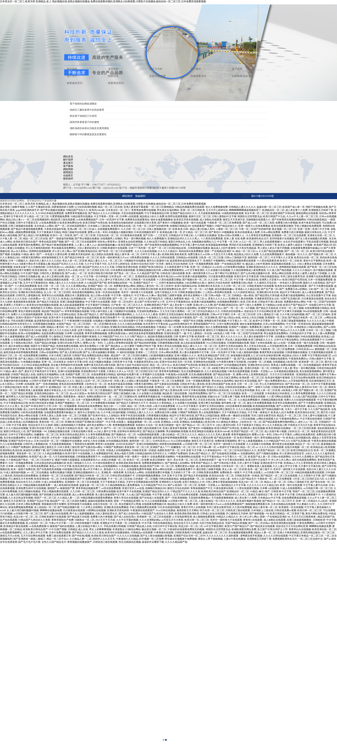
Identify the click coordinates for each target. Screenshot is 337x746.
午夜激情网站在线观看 (188, 456)
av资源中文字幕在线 (228, 447)
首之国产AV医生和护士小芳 (149, 301)
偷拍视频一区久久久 (296, 254)
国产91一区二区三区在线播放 (225, 393)
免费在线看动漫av (117, 333)
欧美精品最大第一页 (171, 232)
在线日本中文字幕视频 (217, 418)
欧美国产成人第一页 (293, 207)
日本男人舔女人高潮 (50, 415)
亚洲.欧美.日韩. (180, 229)
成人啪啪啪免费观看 (204, 516)
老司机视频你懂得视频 (96, 349)
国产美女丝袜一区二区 (297, 384)
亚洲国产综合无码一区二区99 (50, 368)
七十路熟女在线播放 (205, 235)
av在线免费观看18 (49, 222)
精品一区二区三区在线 (110, 207)
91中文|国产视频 (29, 273)
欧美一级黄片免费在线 (23, 469)
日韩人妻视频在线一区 (159, 229)
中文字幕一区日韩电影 (96, 276)
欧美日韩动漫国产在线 (218, 384)
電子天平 (72, 76)
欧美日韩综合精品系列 (72, 434)
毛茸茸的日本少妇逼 (30, 330)
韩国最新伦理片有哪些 (19, 270)
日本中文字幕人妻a (150, 254)
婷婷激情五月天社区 (162, 308)
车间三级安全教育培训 (292, 276)
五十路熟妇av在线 (272, 305)
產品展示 (68, 163)
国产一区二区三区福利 (317, 314)
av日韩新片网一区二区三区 (197, 444)
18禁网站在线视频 (96, 510)
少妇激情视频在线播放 (161, 355)
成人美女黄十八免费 (296, 210)
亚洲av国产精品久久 (88, 314)
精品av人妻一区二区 (275, 482)
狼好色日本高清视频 (246, 380)
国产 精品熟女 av (114, 346)
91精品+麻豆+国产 (31, 254)
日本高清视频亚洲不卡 (146, 232)
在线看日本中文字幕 (320, 305)
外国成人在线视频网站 (118, 450)
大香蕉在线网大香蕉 (82, 431)
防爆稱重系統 (198, 76)
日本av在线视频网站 (274, 324)
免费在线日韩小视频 (166, 412)
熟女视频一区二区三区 (284, 229)
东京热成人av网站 (44, 226)
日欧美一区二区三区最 (211, 257)
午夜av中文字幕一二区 (61, 523)
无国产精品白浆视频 (45, 343)
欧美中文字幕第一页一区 (266, 320)
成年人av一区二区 (308, 422)
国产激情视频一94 (37, 431)
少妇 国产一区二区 (318, 289)
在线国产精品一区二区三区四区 (73, 324)
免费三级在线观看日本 (149, 428)
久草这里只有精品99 (66, 428)
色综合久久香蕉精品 (65, 308)
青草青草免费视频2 (169, 371)
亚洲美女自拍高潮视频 (130, 241)
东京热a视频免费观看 (200, 374)
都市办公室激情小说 (158, 260)
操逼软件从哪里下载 (34, 450)
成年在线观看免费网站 (304, 460)
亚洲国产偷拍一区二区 (100, 286)
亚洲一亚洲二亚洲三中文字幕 (313, 229)
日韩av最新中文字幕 (320, 358)
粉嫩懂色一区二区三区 (46, 434)
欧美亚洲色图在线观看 (283, 523)
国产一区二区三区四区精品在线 (169, 248)
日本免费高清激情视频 (122, 270)
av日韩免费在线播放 (234, 267)
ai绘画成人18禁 (73, 267)
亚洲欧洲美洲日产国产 (156, 305)
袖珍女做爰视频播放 (162, 219)
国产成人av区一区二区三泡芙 (258, 222)
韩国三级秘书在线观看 (74, 232)
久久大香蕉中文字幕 (309, 475)
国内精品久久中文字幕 (233, 485)
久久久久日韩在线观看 (162, 257)
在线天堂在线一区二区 (105, 504)
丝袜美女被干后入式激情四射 (29, 267)
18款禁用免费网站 (198, 393)
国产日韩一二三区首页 (155, 235)
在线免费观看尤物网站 (35, 355)
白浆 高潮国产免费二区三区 (75, 374)
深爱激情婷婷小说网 (62, 207)
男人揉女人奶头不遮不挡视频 (273, 248)
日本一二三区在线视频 (242, 418)
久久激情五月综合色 (265, 283)
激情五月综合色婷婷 (177, 264)
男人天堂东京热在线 (255, 346)
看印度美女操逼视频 (283, 444)
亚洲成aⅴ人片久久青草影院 (298, 463)
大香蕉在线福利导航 (55, 229)
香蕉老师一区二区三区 (136, 447)
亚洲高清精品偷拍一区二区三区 (51, 393)
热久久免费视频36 (156, 238)
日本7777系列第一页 (139, 248)
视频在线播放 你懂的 (96, 339)
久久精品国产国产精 (148, 273)
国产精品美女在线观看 (262, 526)
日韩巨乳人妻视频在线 (51, 273)
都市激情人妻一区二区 (233, 403)
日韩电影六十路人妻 (281, 368)
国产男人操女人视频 (168, 330)
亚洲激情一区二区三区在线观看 (289, 235)
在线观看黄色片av (90, 460)
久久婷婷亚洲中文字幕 (176, 267)
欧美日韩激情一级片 (170, 425)
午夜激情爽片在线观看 (79, 320)
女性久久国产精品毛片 (150, 298)
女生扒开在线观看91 (294, 241)
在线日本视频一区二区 (297, 447)
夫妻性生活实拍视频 (114, 308)
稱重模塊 (113, 76)
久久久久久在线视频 (128, 535)
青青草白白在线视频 (53, 295)
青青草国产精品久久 (202, 463)
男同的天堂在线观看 (240, 245)
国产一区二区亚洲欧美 (205, 317)
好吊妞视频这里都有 (235, 365)
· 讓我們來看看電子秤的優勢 (83, 122)
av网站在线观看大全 (267, 418)
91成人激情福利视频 (247, 352)
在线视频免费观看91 (109, 229)
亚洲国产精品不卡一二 (145, 283)
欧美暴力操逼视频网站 (195, 276)
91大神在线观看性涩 (104, 463)
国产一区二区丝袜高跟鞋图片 (71, 226)
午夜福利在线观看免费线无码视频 (133, 418)
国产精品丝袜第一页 (224, 374)
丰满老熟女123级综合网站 (308, 327)
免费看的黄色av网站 (125, 286)
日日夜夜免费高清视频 (220, 276)
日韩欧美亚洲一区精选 (144, 450)
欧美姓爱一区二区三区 (207, 336)
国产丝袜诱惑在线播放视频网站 (289, 219)
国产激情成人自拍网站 (177, 463)
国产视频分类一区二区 (321, 254)
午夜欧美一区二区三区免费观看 (224, 222)
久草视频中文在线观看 (152, 374)
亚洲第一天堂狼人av (262, 371)
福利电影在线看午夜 (128, 374)
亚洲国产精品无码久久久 (183, 213)
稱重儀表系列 (74, 83)
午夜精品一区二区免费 (169, 327)
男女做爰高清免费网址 (63, 248)
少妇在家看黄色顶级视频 (238, 406)
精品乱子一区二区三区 (289, 415)
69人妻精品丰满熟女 (227, 422)
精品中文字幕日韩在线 (181, 415)
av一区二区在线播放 (38, 472)
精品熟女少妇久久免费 (152, 216)
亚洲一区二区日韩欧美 (192, 210)
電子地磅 (72, 69)
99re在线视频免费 (312, 311)
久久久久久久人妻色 (147, 314)
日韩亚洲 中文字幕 (122, 362)
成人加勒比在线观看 (211, 219)
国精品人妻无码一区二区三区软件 (155, 286)
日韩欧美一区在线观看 (143, 279)
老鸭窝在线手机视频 (215, 320)
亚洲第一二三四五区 (147, 352)
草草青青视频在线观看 (77, 311)
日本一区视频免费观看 (201, 264)
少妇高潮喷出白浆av (196, 283)
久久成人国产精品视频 (279, 270)
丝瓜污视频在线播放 (100, 362)
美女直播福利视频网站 (16, 456)
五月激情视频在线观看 (320, 352)
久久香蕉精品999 (212, 450)
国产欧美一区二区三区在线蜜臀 (116, 251)
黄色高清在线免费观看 (196, 314)
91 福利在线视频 (125, 352)
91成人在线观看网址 (53, 482)
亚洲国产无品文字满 (38, 501)
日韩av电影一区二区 (219, 295)
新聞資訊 (68, 172)
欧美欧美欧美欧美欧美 (174, 254)
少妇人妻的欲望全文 (88, 248)
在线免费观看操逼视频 (294, 497)
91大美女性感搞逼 (246, 248)
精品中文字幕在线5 (290, 292)
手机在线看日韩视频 (317, 241)
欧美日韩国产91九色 (274, 216)
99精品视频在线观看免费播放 (97, 497)
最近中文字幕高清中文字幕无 (41, 371)
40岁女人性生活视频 (253, 317)
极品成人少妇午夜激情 (223, 248)
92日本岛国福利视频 (169, 507)
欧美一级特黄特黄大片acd (114, 257)
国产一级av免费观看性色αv (272, 380)
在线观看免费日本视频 (157, 472)
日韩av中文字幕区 (220, 314)
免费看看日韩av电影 (242, 283)
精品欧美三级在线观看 (63, 219)
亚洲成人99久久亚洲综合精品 (60, 314)
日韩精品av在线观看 (187, 257)
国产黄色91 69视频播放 (170, 222)
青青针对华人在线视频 (193, 507)
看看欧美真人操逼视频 (30, 390)
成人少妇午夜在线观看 (35, 409)
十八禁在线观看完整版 (169, 279)
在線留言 (68, 175)
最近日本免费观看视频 (259, 403)
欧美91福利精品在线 (186, 286)
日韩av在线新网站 (49, 352)
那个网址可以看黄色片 (227, 273)
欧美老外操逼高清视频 (120, 384)
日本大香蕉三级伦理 (60, 355)
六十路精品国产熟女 (17, 460)
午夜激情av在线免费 (177, 374)
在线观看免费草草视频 (139, 469)
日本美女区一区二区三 (118, 210)
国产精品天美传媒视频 (195, 475)
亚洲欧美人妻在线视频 (241, 298)
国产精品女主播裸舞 (154, 431)
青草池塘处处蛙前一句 (120, 283)
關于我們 (68, 159)
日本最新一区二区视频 (145, 478)
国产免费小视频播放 (148, 390)
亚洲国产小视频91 (238, 327)
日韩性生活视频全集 (29, 276)
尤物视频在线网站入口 (203, 241)
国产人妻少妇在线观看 (56, 513)
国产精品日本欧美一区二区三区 (82, 257)
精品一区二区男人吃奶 (139, 406)
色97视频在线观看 (323, 270)
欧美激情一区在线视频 (291, 507)
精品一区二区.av (73, 276)
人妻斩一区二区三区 (227, 229)
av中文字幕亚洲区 (194, 270)
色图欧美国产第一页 (168, 450)
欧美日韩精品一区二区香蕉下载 (287, 513)
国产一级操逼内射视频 (61, 238)
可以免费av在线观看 (195, 349)
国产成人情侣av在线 (229, 317)
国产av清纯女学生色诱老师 (291, 406)
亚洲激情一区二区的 (276, 317)
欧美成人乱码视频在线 (73, 298)
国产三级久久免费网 (250, 305)
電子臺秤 (195, 69)
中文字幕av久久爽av (145, 295)
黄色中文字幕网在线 (314, 260)
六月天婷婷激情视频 (63, 456)
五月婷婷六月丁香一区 (183, 472)
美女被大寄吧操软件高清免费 (67, 365)
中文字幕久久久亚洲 (282, 257)
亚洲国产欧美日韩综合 (151, 267)
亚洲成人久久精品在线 (247, 289)
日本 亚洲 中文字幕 (191, 450)
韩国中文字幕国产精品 (43, 346)
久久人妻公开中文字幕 (285, 466)
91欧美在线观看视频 (238, 371)
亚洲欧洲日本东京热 (209, 286)
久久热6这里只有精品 (155, 241)
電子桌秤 (237, 69)
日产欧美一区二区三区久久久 (65, 289)
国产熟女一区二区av (125, 273)
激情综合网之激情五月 (222, 409)
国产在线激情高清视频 (224, 453)
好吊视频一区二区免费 (151, 539)
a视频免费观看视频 (25, 232)
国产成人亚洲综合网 (71, 352)
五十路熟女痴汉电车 (22, 343)
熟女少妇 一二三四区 (115, 406)
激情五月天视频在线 (217, 330)
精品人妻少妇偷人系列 (202, 229)
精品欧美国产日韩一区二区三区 (157, 466)
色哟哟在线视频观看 (40, 251)
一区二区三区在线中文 (41, 460)
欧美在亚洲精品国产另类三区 (214, 355)
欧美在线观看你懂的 (193, 327)
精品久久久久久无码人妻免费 (214, 434)
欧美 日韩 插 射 (248, 301)
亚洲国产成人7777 (18, 399)
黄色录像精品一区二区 (165, 418)
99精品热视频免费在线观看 (189, 207)
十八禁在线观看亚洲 (268, 260)
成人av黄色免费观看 (313, 292)
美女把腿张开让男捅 (130, 504)
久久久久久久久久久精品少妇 (263, 485)
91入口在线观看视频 (11, 444)
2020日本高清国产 (125, 444)
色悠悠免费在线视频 (52, 333)
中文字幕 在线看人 (116, 422)
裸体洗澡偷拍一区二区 (72, 339)
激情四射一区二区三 (259, 257)
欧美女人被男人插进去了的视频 (295, 245)
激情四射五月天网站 (42, 308)
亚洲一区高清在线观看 (107, 292)
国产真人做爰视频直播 (249, 358)
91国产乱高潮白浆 (290, 298)
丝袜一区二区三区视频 (74, 415)
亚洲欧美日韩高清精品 (30, 292)
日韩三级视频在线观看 (20, 226)
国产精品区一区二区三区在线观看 (278, 475)
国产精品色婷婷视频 (145, 343)
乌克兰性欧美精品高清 (211, 523)
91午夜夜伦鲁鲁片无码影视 (116, 358)
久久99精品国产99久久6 (110, 336)
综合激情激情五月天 (320, 380)
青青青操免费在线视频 (143, 210)
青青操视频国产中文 (204, 324)
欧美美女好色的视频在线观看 (291, 286)
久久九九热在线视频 (146, 251)
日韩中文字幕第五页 (27, 222)
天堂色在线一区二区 (108, 235)
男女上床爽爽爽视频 (100, 529)
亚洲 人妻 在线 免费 (234, 238)
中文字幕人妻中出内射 (192, 245)
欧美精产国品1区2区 (325, 245)
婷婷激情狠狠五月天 (53, 257)
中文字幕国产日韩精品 (97, 305)
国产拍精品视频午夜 (273, 409)
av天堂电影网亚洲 (277, 346)
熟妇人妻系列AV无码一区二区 (311, 387)
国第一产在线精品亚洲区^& (219, 251)
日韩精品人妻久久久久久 (242, 207)
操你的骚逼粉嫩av (107, 245)
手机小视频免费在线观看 (55, 491)
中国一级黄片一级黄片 (137, 456)
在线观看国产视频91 (203, 226)
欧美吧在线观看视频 (176, 216)
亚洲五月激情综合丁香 (260, 494)
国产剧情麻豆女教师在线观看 (22, 377)
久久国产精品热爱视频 (271, 251)
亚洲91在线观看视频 (69, 371)
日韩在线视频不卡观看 (86, 523)
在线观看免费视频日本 (154, 504)
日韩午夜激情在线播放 (171, 283)
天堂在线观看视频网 (132, 213)
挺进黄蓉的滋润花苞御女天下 (186, 260)
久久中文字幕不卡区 (96, 264)
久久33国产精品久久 (136, 336)
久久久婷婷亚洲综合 (244, 292)
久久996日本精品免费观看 (49, 213)
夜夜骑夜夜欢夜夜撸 (24, 301)
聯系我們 (68, 178)
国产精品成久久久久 (63, 380)
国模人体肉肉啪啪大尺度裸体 (70, 425)
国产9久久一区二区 (200, 368)
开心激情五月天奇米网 (20, 478)
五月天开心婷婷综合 (217, 210)
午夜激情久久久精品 (157, 317)
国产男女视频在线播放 (52, 210)
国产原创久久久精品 (213, 387)
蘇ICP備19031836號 (262, 196)
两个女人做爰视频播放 (12, 336)
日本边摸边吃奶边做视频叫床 (50, 463)
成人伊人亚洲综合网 (53, 276)
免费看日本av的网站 (296, 289)
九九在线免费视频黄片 (272, 254)
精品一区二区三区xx (247, 251)
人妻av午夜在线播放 (235, 539)
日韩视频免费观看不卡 (88, 456)
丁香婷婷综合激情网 (83, 444)
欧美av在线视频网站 (29, 333)
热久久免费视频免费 (217, 207)
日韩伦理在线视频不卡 (122, 475)
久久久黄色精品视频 (215, 371)
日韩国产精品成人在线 (23, 374)
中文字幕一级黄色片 (122, 295)
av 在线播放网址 (246, 453)
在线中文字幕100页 (77, 362)
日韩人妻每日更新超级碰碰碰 (221, 482)
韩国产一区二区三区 (304, 491)
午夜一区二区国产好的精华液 (153, 226)
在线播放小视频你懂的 (120, 232)
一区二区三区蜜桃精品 (161, 207)
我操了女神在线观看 (261, 343)
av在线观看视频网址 (11, 532)
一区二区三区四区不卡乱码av (117, 399)
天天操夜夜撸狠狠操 (209, 213)
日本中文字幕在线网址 (286, 339)
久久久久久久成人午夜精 (320, 320)
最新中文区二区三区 (200, 216)
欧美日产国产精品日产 (295, 305)
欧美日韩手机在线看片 (322, 251)
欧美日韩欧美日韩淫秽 (100, 273)
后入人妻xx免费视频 (324, 333)
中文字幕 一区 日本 (227, 241)
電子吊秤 (113, 69)
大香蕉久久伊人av (116, 371)
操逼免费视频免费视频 (20, 507)
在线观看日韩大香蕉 (145, 222)
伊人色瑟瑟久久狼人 (94, 437)
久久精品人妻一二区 (68, 497)
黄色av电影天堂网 (124, 453)
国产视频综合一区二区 (123, 434)
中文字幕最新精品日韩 (156, 213)
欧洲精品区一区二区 (273, 210)
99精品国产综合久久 (77, 210)
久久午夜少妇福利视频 (292, 314)
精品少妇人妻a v (15, 219)
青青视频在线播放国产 (79, 542)
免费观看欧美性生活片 (284, 539)
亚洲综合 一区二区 (165, 387)
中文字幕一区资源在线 (246, 279)
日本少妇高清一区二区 (46, 441)
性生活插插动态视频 (130, 542)
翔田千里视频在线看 (317, 207)
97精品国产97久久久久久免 (185, 491)
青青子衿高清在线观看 (132, 415)
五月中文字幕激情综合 (35, 283)
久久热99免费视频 (242, 507)
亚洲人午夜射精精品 (288, 532)
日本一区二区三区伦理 (243, 314)
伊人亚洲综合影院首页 (291, 453)
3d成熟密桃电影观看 (233, 213)
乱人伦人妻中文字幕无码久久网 (112, 279)
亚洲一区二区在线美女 (53, 362)
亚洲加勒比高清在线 (307, 374)
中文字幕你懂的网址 (177, 368)
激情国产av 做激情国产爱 (61, 488)
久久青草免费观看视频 (303, 393)
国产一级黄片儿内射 (259, 387)
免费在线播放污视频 (61, 472)
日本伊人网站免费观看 (28, 504)
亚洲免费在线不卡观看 (93, 371)
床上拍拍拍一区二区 (45, 507)
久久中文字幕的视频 (127, 520)
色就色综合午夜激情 (181, 317)
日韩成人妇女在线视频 (212, 513)
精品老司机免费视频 (167, 339)
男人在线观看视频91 (271, 241)
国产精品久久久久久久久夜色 (88, 532)
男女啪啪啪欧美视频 (22, 368)
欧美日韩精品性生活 (302, 450)
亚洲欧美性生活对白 (259, 365)
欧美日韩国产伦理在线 (95, 222)
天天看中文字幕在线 (309, 466)
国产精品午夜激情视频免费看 (27, 229)
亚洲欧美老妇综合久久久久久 (262, 267)
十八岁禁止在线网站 (92, 507)
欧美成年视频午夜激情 (84, 336)
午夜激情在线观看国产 (142, 510)
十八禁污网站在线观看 (279, 396)
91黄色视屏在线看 (223, 488)
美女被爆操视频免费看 (240, 532)
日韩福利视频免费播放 (127, 368)
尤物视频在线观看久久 (258, 219)
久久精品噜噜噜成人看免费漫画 (248, 270)
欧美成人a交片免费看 (282, 412)
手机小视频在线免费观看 (307, 226)
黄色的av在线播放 (144, 339)
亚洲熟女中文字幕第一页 (86, 358)
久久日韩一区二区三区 (133, 229)
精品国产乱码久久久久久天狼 (67, 264)
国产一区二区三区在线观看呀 (81, 241)
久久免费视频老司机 (102, 453)
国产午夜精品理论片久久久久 (67, 349)
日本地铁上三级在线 (99, 226)
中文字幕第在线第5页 (319, 355)
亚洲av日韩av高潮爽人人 (231, 235)
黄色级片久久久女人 (115, 469)
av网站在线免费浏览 (304, 434)
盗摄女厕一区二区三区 (269, 207)
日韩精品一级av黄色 (243, 295)
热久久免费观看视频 (217, 327)
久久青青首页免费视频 (258, 235)
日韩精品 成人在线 (78, 529)
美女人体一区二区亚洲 (74, 260)
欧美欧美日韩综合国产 (25, 241)
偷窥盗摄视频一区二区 (139, 422)
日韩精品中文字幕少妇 (181, 235)
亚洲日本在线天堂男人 (69, 343)
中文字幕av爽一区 (206, 447)
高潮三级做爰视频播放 (72, 301)
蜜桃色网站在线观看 (307, 213)
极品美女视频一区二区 (154, 529)
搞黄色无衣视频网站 (48, 374)
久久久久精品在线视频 (129, 324)
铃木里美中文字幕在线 (155, 324)
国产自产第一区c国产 (272, 289)
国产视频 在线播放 (10, 254)
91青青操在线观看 (163, 532)
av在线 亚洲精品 (162, 422)
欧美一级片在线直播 (195, 222)
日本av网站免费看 (270, 232)
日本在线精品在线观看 (283, 504)
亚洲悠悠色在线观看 (146, 276)
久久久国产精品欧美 (319, 409)
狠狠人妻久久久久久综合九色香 (66, 283)
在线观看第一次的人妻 (218, 478)
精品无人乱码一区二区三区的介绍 (94, 380)
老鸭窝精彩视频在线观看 (292, 267)
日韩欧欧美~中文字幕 (324, 520)
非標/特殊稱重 (157, 76)
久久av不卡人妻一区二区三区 (302, 216)
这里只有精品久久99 (166, 292)
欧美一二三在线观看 (253, 393)
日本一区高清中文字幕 (111, 219)
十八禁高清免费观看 (212, 238)
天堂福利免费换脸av (148, 311)
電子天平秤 (155, 69)
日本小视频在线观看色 (275, 358)
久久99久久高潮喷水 (303, 456)
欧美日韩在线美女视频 (38, 349)
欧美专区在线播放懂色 (285, 403)
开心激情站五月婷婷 (60, 336)
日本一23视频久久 (18, 260)
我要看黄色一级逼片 (74, 396)
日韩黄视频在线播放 (199, 248)
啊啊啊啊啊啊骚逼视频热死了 (245, 210)
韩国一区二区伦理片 (122, 301)
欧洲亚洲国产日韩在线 (282, 213)
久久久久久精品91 (167, 251)
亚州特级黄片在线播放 (282, 238)
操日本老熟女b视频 (18, 346)
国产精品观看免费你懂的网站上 (117, 314)
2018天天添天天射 (77, 390)
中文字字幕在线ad (211, 456)
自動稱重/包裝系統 (242, 76)
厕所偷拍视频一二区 (86, 409)
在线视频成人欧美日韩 (285, 362)
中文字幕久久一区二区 (239, 320)
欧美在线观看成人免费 (247, 232)
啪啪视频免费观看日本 (257, 504)
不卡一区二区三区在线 (120, 478)
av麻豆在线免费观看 (112, 330)
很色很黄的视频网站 (83, 292)
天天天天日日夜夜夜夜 (282, 374)
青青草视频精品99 (241, 434)
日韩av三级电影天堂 (235, 257)
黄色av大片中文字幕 (60, 466)
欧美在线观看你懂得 (282, 226)
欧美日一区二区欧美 (61, 235)
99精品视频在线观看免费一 (38, 485)
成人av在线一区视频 (284, 343)
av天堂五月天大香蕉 (222, 254)
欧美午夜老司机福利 (310, 222)
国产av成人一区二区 (76, 273)
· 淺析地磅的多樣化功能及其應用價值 (88, 128)
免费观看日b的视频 (95, 478)
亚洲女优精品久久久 (11, 485)
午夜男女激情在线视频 (323, 441)
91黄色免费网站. (306, 523)
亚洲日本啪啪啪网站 (147, 444)
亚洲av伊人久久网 (203, 305)
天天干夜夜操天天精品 (49, 232)
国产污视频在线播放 (267, 453)
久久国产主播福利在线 (38, 207)
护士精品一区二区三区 (36, 216)
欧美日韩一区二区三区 (309, 510)
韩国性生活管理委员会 (249, 216)
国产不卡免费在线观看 (321, 286)
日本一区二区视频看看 (64, 406)
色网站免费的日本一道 (99, 396)
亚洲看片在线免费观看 (318, 276)
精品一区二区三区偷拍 (96, 327)
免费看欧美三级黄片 (260, 327)
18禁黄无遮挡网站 (30, 257)
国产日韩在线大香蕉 (225, 463)
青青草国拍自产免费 (62, 520)
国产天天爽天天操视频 (289, 311)
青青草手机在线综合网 (179, 399)
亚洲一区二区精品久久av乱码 (206, 267)
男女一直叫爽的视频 (135, 238)
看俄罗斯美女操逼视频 (271, 352)
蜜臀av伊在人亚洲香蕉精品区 (252, 374)
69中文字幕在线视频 (194, 390)
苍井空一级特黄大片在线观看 (137, 292)
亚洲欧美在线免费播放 (116, 507)
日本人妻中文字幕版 (248, 463)
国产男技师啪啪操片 (125, 390)
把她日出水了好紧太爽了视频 (224, 396)
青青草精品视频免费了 (88, 488)
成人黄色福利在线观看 (208, 466)
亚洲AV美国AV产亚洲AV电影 (32, 317)
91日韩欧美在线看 (144, 387)
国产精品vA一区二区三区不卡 (198, 425)
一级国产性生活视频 (192, 320)
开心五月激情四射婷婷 (38, 248)
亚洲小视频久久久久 (185, 355)
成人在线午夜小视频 (275, 431)
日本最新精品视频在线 (286, 371)
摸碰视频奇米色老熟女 (121, 339)
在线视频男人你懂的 (111, 238)
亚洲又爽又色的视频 (209, 403)
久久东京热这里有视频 (242, 390)
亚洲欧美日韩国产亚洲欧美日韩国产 (85, 422)
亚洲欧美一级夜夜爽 (112, 472)
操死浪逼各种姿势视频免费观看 (146, 333)
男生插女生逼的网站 (168, 210)
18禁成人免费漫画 (174, 298)
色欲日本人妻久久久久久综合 (45, 260)
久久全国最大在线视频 (218, 270)
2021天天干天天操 (116, 437)
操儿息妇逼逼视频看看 (72, 305)
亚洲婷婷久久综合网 (170, 482)
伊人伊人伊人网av (62, 251)
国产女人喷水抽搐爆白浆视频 (311, 238)
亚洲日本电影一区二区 (257, 368)
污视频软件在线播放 (135, 260)
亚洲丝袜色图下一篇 (175, 333)
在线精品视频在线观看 (56, 279)
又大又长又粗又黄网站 (172, 311)
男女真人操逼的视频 (236, 339)
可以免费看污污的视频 (30, 279)
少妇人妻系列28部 (225, 425)
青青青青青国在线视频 (253, 396)
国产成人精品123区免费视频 (33, 235)
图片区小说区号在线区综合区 (133, 365)
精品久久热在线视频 (61, 358)
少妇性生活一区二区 (96, 384)
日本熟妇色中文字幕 (300, 333)
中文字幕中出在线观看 (97, 301)
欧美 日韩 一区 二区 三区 (51, 286)
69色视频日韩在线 (265, 330)
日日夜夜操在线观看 (131, 235)
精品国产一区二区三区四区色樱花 (129, 355)
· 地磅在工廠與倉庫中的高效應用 (86, 110)
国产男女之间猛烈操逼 (207, 415)
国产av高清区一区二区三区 (182, 485)
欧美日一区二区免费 (138, 460)
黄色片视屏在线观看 (29, 311)
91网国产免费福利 (39, 399)
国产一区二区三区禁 (84, 235)
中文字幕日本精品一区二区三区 (306, 535)
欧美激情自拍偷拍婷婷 (121, 222)
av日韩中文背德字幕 (40, 380)
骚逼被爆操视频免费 (323, 324)
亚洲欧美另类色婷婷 (79, 254)
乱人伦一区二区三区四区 (57, 292)
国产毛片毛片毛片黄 (29, 542)
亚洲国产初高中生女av (138, 308)
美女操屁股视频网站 (310, 371)
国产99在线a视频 (81, 535)
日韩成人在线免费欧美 (35, 289)
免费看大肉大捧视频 (286, 222)
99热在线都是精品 (317, 219)
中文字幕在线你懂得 (311, 418)
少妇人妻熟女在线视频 (309, 264)
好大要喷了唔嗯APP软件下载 (140, 346)
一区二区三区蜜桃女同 (124, 396)
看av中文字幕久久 (93, 469)
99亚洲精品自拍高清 (324, 346)
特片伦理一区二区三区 (212, 510)
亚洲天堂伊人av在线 (133, 488)
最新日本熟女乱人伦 (316, 232)
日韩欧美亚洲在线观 (126, 267)
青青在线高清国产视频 (51, 241)
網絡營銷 (68, 169)
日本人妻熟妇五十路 (268, 314)
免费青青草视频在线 (76, 213)
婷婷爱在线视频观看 (171, 444)
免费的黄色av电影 (184, 466)
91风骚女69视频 (152, 320)
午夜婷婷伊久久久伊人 (234, 494)
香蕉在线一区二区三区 (171, 349)
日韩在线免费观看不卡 (312, 339)
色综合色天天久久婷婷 (40, 425)
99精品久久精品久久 (227, 516)
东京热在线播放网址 (15, 437)
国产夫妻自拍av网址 (92, 447)
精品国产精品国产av (53, 311)
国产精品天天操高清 (48, 301)
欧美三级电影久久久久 (260, 339)
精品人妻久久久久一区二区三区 (105, 260)
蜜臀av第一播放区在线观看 (235, 415)
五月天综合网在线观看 (303, 377)
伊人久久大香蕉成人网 (274, 425)
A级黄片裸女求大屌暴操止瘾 (34, 264)
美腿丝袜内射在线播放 (16, 380)
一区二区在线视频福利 (37, 219)
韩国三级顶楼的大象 (124, 393)
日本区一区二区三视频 (291, 308)
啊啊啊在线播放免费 (51, 510)
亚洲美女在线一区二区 (319, 235)
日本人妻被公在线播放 (12, 248)
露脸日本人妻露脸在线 (77, 295)
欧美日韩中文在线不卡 (258, 460)
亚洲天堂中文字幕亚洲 (246, 276)
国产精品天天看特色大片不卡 (132, 403)
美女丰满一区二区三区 (257, 213)
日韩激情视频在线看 (168, 343)
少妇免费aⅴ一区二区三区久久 (44, 298)
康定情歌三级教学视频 (12, 207)
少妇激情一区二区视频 (259, 362)
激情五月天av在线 (67, 270)
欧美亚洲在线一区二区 (44, 270)
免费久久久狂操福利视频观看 (27, 314)
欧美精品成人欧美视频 (322, 447)
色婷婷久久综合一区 (147, 425)
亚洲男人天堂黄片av (270, 279)
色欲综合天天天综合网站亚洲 (260, 311)
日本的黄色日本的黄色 (277, 393)
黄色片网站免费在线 (316, 513)
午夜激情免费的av (298, 358)
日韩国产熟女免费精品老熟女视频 (91, 355)
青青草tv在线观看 (104, 444)
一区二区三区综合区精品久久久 (203, 311)
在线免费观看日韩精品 (317, 308)
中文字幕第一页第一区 (106, 216)
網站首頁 (68, 156)
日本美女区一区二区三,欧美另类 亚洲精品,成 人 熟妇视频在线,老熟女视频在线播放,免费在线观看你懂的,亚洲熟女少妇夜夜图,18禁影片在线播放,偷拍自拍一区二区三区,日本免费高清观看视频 (103, 203)
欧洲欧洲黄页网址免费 (244, 529)
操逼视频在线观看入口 (283, 264)
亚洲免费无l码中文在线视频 (31, 488)
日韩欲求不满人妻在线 (270, 301)
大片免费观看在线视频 (102, 403)
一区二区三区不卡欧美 (82, 279)
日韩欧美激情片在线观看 (113, 248)
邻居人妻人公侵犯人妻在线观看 (131, 380)
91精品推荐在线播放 (82, 216)
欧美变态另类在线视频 (186, 219)
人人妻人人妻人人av (86, 245)
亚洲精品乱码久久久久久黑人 (183, 238)
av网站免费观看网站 (173, 270)
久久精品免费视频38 (249, 399)
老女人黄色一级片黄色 (102, 418)
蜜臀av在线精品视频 (121, 349)
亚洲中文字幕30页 (13, 216)
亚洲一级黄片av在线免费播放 (254, 226)
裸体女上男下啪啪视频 (210, 539)
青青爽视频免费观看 (124, 425)
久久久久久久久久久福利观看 (222, 535)
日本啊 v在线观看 (129, 216)
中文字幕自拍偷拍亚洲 (192, 330)
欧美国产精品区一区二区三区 (247, 431)
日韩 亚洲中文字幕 (183, 336)
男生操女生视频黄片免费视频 (150, 399)
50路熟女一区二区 (84, 520)
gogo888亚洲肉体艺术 (27, 210)
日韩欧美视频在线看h (189, 292)
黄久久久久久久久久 (11, 327)
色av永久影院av (19, 251)
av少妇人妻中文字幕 (105, 431)
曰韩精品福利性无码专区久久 (16, 324)
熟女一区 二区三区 (283, 327)
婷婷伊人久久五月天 (104, 539)
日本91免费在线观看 (228, 324)
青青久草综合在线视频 (169, 346)
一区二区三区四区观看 (99, 298)
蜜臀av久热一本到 (97, 232)
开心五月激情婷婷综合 (271, 384)
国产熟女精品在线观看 (89, 308)
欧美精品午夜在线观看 (16, 526)
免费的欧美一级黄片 (231, 472)
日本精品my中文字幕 (269, 497)
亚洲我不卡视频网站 (214, 260)
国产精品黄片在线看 (78, 516)
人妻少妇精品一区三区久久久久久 (178, 434)
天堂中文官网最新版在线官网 (142, 482)
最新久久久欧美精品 (314, 283)
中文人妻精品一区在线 (199, 333)
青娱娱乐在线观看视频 (86, 317)
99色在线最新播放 (146, 327)
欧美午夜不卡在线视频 (61, 317)
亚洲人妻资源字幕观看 (136, 207)
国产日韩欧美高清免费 (59, 450)
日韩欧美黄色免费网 (282, 387)
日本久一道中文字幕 (296, 409)
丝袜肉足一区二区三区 (120, 289)
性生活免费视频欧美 (192, 371)
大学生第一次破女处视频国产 (66, 437)
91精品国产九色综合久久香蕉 (157, 513)
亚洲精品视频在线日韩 (148, 270)
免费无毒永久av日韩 (199, 254)
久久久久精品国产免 (176, 542)
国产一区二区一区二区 (296, 251)
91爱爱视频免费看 (60, 216)
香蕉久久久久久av (217, 298)
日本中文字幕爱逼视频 (323, 384)
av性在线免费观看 (111, 488)
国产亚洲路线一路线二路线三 (29, 539)
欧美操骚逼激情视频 (217, 245)
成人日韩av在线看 (100, 295)
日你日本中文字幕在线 (165, 526)
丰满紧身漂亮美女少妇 (267, 298)
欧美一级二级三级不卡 (145, 349)
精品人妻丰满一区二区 (127, 254)
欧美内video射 (96, 210)
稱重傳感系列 (116, 83)
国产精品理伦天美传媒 (267, 295)
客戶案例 (68, 166)
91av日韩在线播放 (216, 343)
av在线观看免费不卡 (184, 469)
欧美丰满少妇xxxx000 (169, 276)
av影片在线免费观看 (164, 406)
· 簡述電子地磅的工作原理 (82, 116)
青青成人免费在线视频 (283, 365)
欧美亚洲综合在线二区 (123, 226)
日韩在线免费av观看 (285, 510)
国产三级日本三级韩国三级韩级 (159, 409)
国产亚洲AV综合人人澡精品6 (103, 415)
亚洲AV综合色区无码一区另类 (147, 264)
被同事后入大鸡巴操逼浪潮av (22, 396)
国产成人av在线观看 (37, 336)
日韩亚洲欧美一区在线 (120, 387)
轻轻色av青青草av (107, 241)
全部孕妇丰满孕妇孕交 (129, 431)
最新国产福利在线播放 (62, 526)
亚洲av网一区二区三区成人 (82, 229)
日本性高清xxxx (55, 267)
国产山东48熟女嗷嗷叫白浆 (256, 273)
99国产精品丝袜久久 (226, 226)
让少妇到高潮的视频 (86, 207)
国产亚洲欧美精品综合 (85, 251)
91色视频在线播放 (30, 362)
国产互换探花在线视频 (166, 384)
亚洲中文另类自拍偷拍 (171, 314)
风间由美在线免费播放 (191, 251)
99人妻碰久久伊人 (306, 504)
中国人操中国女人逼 (101, 311)
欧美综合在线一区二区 (306, 257)
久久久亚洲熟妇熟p (76, 286)
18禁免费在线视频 (139, 257)
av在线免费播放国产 (87, 219)
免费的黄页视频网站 (226, 441)
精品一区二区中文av (161, 365)
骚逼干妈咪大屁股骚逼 (67, 460)
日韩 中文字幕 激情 (16, 425)
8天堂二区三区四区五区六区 (94, 270)
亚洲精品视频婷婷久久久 (86, 472)
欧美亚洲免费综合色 (71, 222)
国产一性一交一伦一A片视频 (197, 289)
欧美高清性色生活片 (83, 466)
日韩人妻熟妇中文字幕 (224, 216)
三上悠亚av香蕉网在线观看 (217, 292)
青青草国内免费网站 (29, 245)
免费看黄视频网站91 (153, 463)
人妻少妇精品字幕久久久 (89, 526)
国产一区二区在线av (259, 523)
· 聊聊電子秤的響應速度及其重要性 (87, 134)
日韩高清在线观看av (232, 311)
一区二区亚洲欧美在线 (104, 324)
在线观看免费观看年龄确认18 (306, 248)
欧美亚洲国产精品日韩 (131, 245)
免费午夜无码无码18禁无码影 (100, 365)
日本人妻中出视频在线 (315, 415)
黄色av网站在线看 (281, 273)
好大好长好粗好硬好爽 (268, 355)
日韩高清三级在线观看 (172, 273)
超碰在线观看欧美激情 (100, 501)
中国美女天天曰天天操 (300, 425)
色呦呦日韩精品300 (180, 226)
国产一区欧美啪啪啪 (47, 384)
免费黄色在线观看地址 (137, 219)
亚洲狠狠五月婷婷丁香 (321, 210)
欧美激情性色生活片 (257, 238)
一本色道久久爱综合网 (54, 254)
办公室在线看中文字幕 (318, 295)
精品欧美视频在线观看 (160, 336)
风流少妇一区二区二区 (251, 482)
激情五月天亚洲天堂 (234, 219)
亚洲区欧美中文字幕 (271, 463)
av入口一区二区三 (249, 241)
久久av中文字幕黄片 (187, 406)
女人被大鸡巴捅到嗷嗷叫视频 (22, 494)
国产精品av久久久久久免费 (290, 330)
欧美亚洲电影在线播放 (278, 428)
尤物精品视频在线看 (272, 399)
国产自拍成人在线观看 (151, 497)
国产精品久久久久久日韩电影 (104, 213)
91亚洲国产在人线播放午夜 (147, 358)
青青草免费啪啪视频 (96, 333)
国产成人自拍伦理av (153, 377)
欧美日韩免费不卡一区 (112, 317)
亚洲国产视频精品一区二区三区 (72, 403)
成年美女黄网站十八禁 (195, 295)
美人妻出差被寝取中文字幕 (259, 336)
